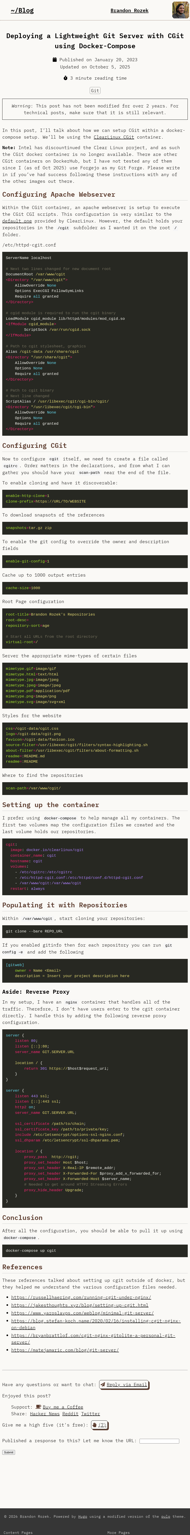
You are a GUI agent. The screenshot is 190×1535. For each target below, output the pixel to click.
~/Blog (22, 10)
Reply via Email (123, 1384)
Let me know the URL (108, 1440)
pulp (165, 1516)
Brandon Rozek (130, 10)
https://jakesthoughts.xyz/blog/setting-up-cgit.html (80, 1305)
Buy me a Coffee (59, 1407)
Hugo (82, 1516)
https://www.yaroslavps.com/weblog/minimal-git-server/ (82, 1313)
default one (17, 221)
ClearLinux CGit (114, 137)
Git (95, 90)
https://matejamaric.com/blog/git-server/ (65, 1350)
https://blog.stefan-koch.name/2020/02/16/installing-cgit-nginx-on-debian (96, 1324)
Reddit (70, 1414)
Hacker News (45, 1414)
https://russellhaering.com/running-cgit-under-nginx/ (81, 1297)
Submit (8, 1452)
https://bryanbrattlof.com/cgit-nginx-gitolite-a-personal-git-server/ (93, 1338)
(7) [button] (99, 1425)
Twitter (90, 1414)
